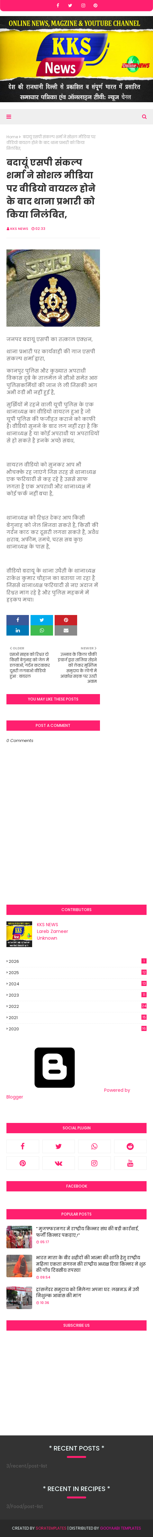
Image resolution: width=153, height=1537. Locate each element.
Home (12, 137)
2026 (78, 961)
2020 (78, 1029)
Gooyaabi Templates (120, 1528)
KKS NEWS (19, 228)
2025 (78, 973)
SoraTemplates (51, 1528)
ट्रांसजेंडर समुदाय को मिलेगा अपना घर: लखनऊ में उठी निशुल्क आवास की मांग (87, 1293)
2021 (78, 1018)
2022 (78, 1006)
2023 (78, 995)
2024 (78, 984)
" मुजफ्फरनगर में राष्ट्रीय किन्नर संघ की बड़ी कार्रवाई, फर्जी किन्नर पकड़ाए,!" (87, 1232)
